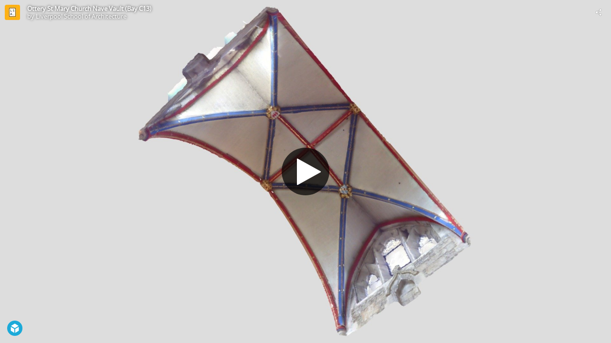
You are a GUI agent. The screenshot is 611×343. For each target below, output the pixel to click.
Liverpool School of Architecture (81, 16)
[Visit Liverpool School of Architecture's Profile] (12, 12)
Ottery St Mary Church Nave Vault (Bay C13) (89, 8)
